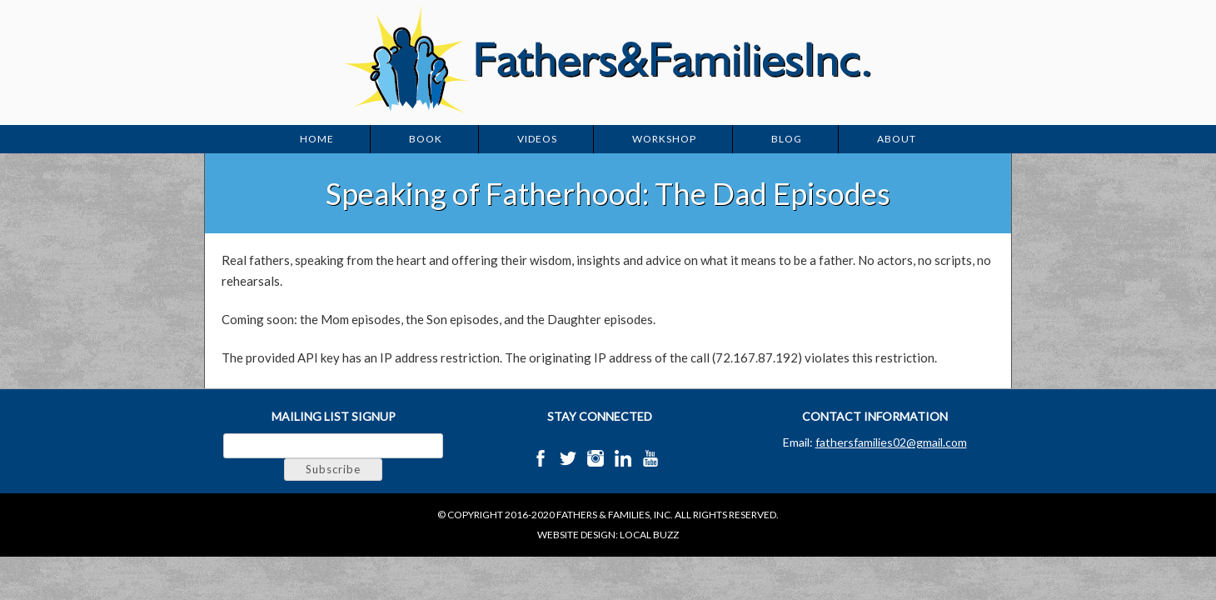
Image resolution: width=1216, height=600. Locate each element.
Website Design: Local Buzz (608, 534)
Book (425, 138)
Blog (786, 138)
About (896, 138)
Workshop (664, 138)
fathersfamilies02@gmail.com (891, 442)
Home (317, 138)
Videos (537, 138)
